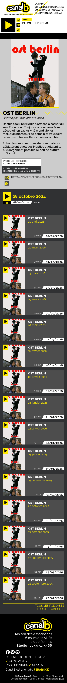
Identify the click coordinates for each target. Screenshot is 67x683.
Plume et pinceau (35, 23)
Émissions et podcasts (49, 10)
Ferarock (41, 669)
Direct (27, 20)
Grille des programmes (49, 6)
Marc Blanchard (54, 676)
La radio (40, 3)
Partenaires (17, 665)
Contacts (18, 661)
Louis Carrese (37, 678)
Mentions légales (55, 678)
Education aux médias (48, 13)
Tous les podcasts (49, 605)
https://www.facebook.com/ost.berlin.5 (36, 177)
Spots (37, 665)
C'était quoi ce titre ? (25, 657)
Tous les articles (50, 609)
